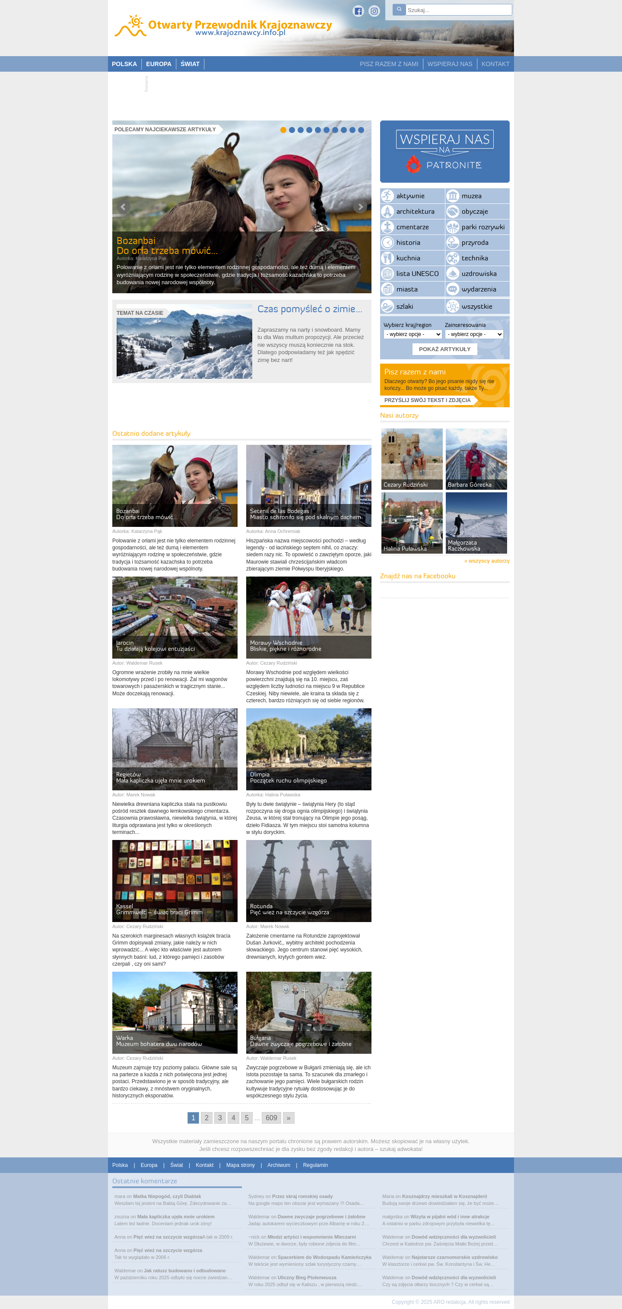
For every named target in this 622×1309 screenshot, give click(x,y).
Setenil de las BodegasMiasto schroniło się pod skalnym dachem (305, 514)
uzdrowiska (479, 273)
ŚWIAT (190, 63)
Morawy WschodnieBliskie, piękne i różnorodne (285, 646)
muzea (472, 195)
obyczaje (475, 211)
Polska (120, 1165)
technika (475, 258)
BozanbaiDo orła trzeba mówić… (167, 246)
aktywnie (411, 195)
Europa (149, 1165)
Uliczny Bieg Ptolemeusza (307, 1277)
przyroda (475, 242)
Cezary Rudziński (278, 663)
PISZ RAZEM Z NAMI (389, 63)
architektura (416, 211)
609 (271, 1118)
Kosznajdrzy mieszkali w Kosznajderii (444, 1196)
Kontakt (205, 1165)
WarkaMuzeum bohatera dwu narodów (159, 1041)
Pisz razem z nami (415, 372)
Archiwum (278, 1165)
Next (360, 207)
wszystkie (477, 306)
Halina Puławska (282, 794)
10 (361, 130)
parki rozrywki (483, 226)
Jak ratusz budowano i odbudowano (184, 1270)
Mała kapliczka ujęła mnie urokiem (176, 1216)
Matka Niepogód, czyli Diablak (167, 1196)
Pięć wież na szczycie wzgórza (167, 1236)
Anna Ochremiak (282, 531)
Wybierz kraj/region (408, 324)
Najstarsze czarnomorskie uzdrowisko (455, 1257)
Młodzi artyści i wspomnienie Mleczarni (311, 1236)
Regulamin (315, 1165)
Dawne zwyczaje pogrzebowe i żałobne (321, 1216)
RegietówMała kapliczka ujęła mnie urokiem (160, 777)
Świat (176, 1165)
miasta (407, 289)
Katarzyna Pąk (151, 258)
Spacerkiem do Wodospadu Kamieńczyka (324, 1257)
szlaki (405, 306)
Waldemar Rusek (144, 663)
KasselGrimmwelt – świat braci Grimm (159, 909)
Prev (123, 207)
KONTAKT (496, 63)
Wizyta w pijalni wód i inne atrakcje (449, 1216)
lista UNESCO (418, 273)
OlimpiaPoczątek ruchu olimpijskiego (288, 777)
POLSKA (124, 63)
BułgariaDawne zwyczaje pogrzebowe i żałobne (301, 1041)
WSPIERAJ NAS (450, 63)
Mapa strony (240, 1165)
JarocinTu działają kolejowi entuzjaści (155, 646)
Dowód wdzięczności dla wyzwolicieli (454, 1236)
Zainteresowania (465, 324)
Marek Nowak (140, 794)
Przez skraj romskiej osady (302, 1196)
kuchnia (408, 258)
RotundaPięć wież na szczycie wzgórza (289, 909)
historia (408, 242)
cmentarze (413, 226)
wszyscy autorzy (489, 561)
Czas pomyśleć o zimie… (309, 309)
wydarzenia (479, 289)
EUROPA (158, 63)
